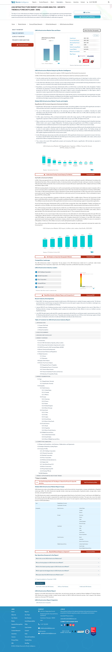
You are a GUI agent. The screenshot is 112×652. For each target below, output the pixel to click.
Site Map (27, 643)
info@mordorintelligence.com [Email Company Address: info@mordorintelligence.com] (47, 628)
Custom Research (44, 2)
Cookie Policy (28, 640)
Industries (75, 2)
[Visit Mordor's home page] (20, 2)
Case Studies (28, 627)
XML (12, 643)
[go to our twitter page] (67, 625)
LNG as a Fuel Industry (63, 586)
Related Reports (40, 583)
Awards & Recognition (17, 624)
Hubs (26, 633)
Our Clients (14, 618)
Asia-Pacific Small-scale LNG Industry (45, 586)
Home (12, 611)
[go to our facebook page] (64, 625)
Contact (83, 2)
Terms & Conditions (30, 637)
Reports (34, 2)
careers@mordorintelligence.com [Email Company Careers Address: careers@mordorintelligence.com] (68, 618)
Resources (68, 2)
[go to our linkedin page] (61, 625)
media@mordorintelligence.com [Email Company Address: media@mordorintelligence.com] (48, 633)
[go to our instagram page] (73, 625)
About (52, 2)
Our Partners (28, 618)
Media (13, 621)
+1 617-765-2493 (92, 2)
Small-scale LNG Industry (85, 586)
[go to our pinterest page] (70, 625)
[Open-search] (109, 2)
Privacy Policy (14, 640)
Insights (13, 627)
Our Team (27, 614)
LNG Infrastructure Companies (43, 602)
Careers (13, 637)
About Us (13, 614)
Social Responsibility (30, 621)
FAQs (26, 624)
